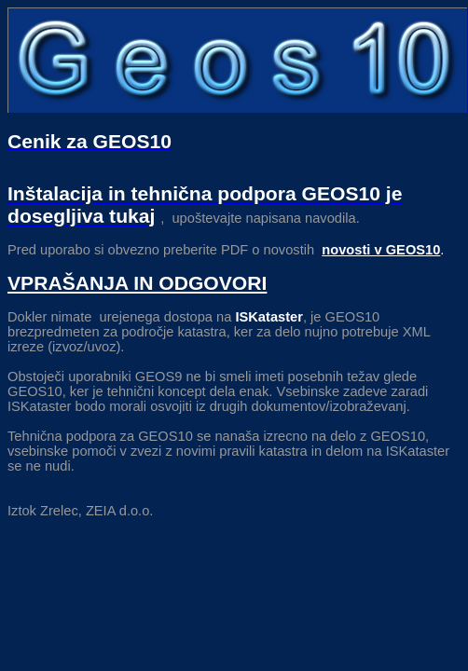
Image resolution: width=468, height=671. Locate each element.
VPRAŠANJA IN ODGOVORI (137, 283)
